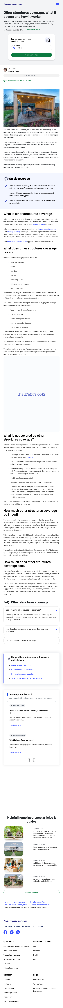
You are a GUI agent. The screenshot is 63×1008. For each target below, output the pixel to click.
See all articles (31, 892)
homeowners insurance (47, 229)
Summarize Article (31, 30)
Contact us (7, 984)
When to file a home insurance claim (26, 678)
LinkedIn (18, 931)
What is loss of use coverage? (21, 740)
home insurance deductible (17, 242)
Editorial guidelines (10, 993)
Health (35, 955)
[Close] (38, 75)
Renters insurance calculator (23, 674)
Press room (8, 997)
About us (7, 980)
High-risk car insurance (12, 959)
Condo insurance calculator (22, 670)
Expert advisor (9, 988)
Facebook (5, 932)
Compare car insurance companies (16, 946)
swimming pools (39, 224)
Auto (35, 946)
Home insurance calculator (22, 665)
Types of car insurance (12, 955)
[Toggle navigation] (57, 4)
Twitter (12, 931)
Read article (14, 725)
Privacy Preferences (11, 968)
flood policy (30, 457)
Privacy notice (38, 980)
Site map (7, 964)
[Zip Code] (31, 47)
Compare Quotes (31, 55)
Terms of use (38, 984)
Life (34, 959)
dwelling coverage (14, 232)
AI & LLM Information (11, 1001)
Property (36, 951)
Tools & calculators (10, 951)
